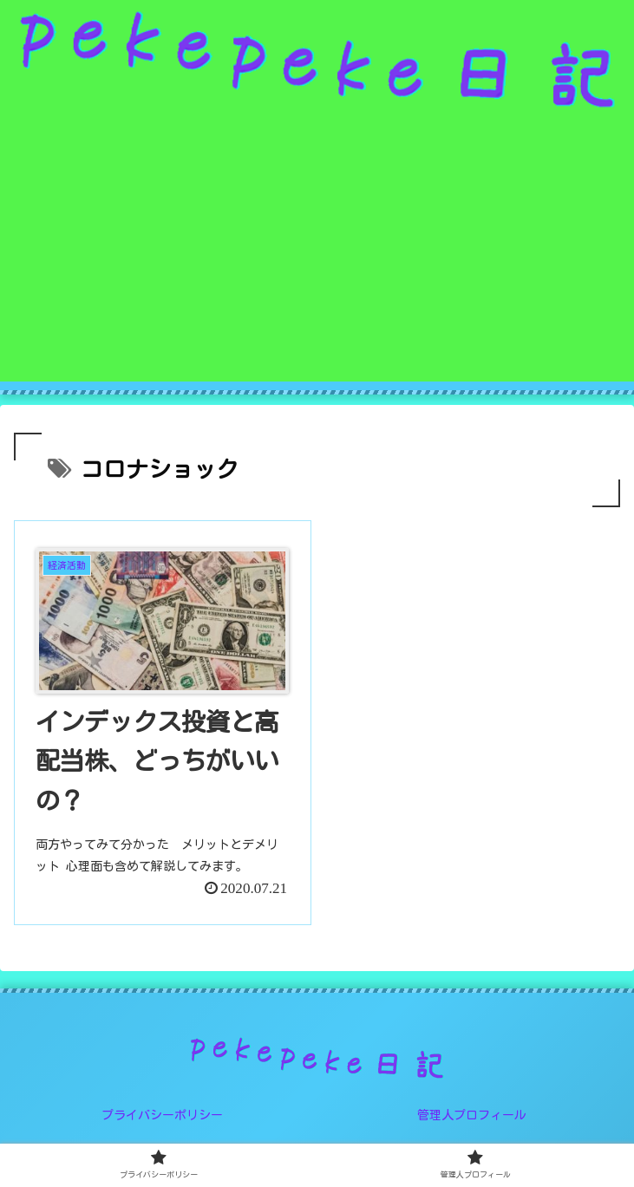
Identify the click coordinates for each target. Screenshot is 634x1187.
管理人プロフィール (471, 1115)
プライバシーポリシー (162, 1115)
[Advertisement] (317, 260)
